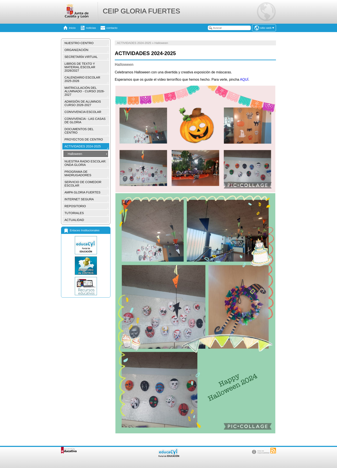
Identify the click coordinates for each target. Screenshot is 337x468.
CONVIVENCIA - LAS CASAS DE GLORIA (85, 120)
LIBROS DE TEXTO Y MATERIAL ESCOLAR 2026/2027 (79, 67)
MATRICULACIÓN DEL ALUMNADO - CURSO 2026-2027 (84, 91)
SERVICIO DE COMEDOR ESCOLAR (82, 183)
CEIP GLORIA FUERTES (141, 11)
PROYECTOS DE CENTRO (83, 139)
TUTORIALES (74, 213)
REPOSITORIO (75, 206)
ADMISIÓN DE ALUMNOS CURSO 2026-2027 (82, 103)
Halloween (75, 154)
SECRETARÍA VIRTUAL (81, 57)
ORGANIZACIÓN (76, 50)
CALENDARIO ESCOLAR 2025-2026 (82, 79)
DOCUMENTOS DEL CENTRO (79, 130)
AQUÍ (244, 79)
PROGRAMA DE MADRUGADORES (77, 173)
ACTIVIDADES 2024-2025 (82, 146)
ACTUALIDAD (74, 220)
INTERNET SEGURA (79, 199)
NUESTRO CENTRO (78, 43)
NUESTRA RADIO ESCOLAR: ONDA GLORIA (85, 163)
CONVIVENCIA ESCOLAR (82, 112)
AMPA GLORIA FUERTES (82, 192)
